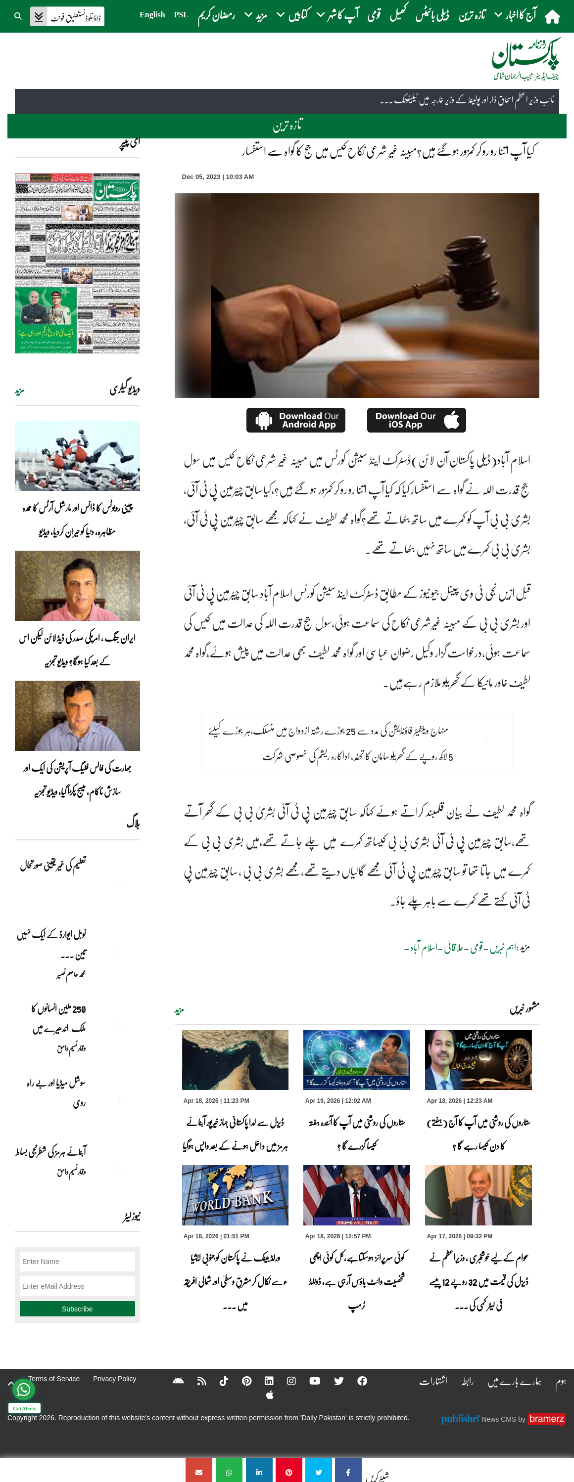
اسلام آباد (423, 947)
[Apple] (263, 1394)
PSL (181, 14)
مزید (179, 1009)
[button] (19, 15)
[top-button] (11, 1384)
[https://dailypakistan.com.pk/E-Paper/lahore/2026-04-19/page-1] (77, 263)
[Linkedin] (263, 1381)
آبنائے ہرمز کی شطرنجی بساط (51, 1152)
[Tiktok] (218, 1381)
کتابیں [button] (291, 14)
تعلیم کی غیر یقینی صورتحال (52, 865)
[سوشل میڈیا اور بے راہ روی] (115, 1100)
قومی (374, 14)
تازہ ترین (471, 14)
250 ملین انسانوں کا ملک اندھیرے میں (58, 1018)
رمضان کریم (216, 14)
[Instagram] (285, 1381)
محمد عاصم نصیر (71, 974)
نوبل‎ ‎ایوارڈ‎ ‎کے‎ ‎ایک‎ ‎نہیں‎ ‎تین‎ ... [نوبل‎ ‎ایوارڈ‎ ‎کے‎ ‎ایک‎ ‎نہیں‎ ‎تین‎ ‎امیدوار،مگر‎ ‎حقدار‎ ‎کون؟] (51, 944)
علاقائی (454, 947)
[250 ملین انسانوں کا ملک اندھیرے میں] (115, 1026)
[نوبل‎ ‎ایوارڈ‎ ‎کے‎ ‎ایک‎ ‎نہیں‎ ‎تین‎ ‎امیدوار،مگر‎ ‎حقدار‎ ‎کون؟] (115, 951)
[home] (553, 16)
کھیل (397, 14)
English (152, 14)
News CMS (499, 1419)
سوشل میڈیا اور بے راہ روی (56, 1092)
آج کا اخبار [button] (515, 14)
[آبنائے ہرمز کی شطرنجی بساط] (115, 1169)
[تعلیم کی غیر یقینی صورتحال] (115, 882)
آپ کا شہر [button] (337, 14)
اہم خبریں (502, 947)
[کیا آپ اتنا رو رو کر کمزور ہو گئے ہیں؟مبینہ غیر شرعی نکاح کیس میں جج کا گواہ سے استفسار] (348, 1470)
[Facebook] (355, 1381)
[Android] (172, 1381)
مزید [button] (255, 14)
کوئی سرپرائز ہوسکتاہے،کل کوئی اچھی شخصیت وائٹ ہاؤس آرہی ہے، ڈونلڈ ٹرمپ (357, 1281)
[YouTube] (308, 1381)
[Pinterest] (240, 1381)
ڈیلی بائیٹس (432, 14)
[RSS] (195, 1381)
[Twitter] (332, 1381)
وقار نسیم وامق (71, 1048)
